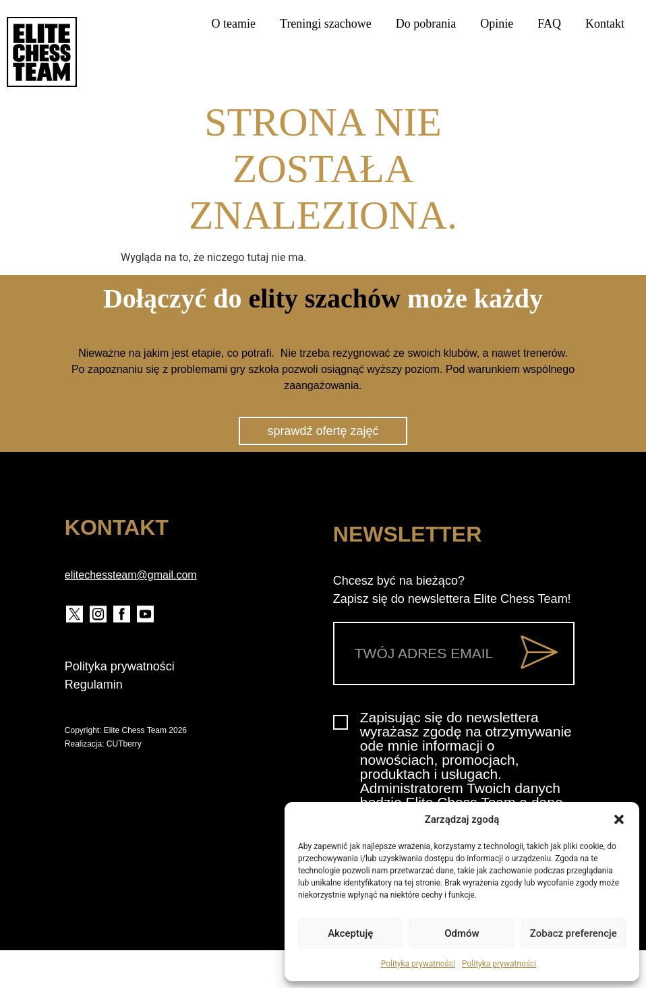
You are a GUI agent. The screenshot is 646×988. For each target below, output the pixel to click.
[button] (619, 819)
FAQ (549, 23)
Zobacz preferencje (573, 933)
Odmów (461, 933)
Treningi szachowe (326, 23)
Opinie (496, 23)
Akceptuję (350, 933)
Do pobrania (426, 23)
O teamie (234, 23)
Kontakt (604, 23)
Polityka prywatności (418, 963)
